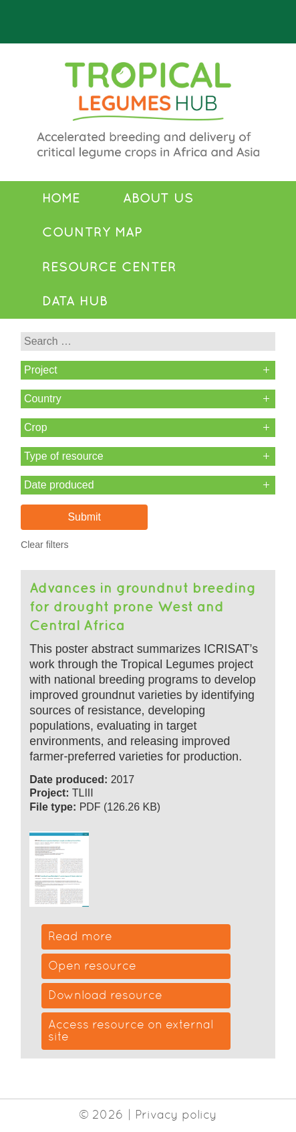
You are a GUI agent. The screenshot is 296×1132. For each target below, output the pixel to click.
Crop (35, 427)
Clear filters (45, 544)
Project (40, 370)
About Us (158, 197)
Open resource (92, 965)
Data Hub (75, 300)
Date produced (59, 484)
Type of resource (64, 456)
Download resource (105, 995)
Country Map (92, 232)
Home (61, 197)
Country (42, 398)
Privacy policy (176, 1114)
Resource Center (109, 266)
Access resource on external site (130, 1030)
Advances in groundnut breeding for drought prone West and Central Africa (142, 605)
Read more (80, 936)
